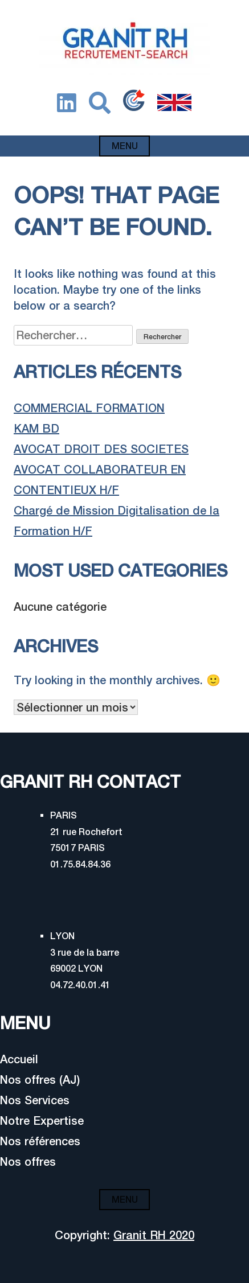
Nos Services (35, 1100)
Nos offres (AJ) (40, 1079)
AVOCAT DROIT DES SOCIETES (101, 448)
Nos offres (28, 1161)
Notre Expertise (42, 1120)
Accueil (19, 1059)
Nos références (40, 1141)
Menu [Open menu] (125, 146)
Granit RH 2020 (153, 1234)
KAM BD (36, 428)
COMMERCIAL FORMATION (89, 407)
